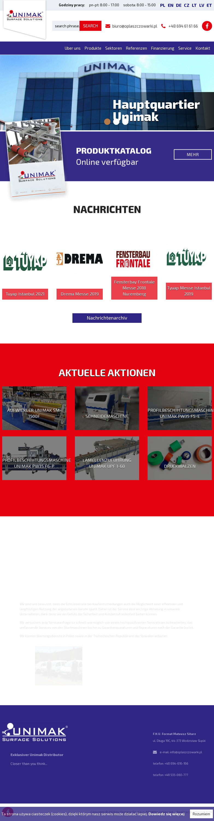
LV (201, 5)
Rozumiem (201, 813)
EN (171, 5)
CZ (186, 5)
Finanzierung (162, 48)
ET (209, 5)
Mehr (193, 157)
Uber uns (73, 48)
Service (185, 48)
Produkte (92, 48)
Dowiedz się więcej (166, 813)
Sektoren (113, 48)
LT (194, 5)
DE (178, 5)
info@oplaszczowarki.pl (185, 752)
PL (162, 5)
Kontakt (202, 48)
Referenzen (136, 48)
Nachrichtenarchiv (107, 318)
